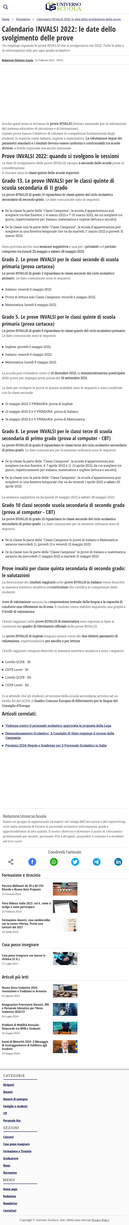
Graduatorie (10, 1158)
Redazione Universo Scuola (17, 60)
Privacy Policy (100, 1220)
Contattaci (9, 1210)
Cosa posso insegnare (16, 1144)
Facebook (32, 862)
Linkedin (118, 862)
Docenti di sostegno (15, 1099)
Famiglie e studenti (15, 1106)
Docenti (8, 1092)
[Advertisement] (64, 94)
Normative (10, 1172)
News (6, 1165)
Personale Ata (12, 1120)
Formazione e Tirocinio (17, 1151)
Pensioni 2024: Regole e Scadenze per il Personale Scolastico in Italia (56, 745)
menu (122, 6)
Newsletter (10, 1203)
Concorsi (8, 1137)
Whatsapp (54, 862)
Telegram (97, 862)
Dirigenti (8, 1084)
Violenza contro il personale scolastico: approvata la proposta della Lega (58, 725)
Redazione (9, 1196)
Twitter (75, 862)
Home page (10, 1189)
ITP (5, 1113)
